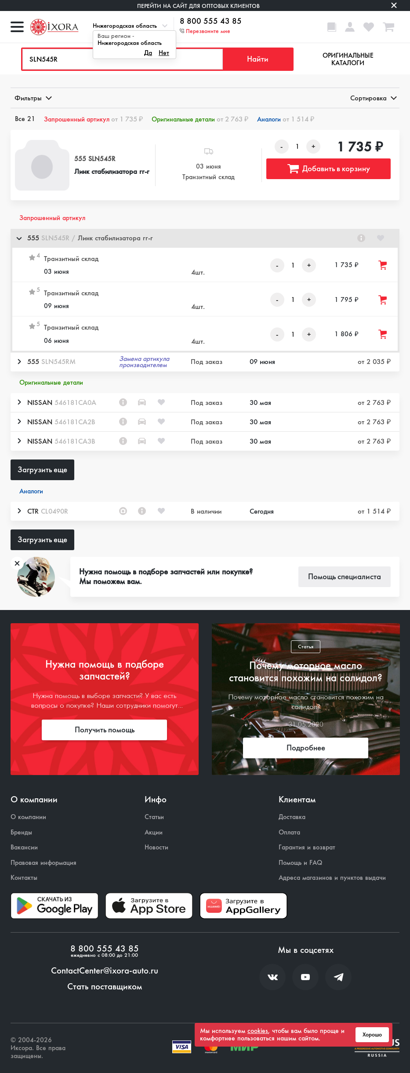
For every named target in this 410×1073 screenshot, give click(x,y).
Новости (156, 847)
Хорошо (372, 1035)
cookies (257, 1030)
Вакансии (24, 847)
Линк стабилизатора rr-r (111, 171)
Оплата (289, 832)
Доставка (292, 817)
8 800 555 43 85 (211, 21)
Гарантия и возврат (307, 847)
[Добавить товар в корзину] (383, 265)
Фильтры (33, 98)
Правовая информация (43, 863)
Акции (154, 832)
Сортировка (372, 98)
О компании (28, 817)
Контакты (24, 878)
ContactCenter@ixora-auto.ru (104, 970)
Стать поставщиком (104, 986)
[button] (205, 238)
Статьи (154, 817)
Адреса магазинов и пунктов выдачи (332, 878)
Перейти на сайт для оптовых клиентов (198, 6)
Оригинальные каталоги (348, 59)
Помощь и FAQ (300, 863)
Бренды (21, 832)
